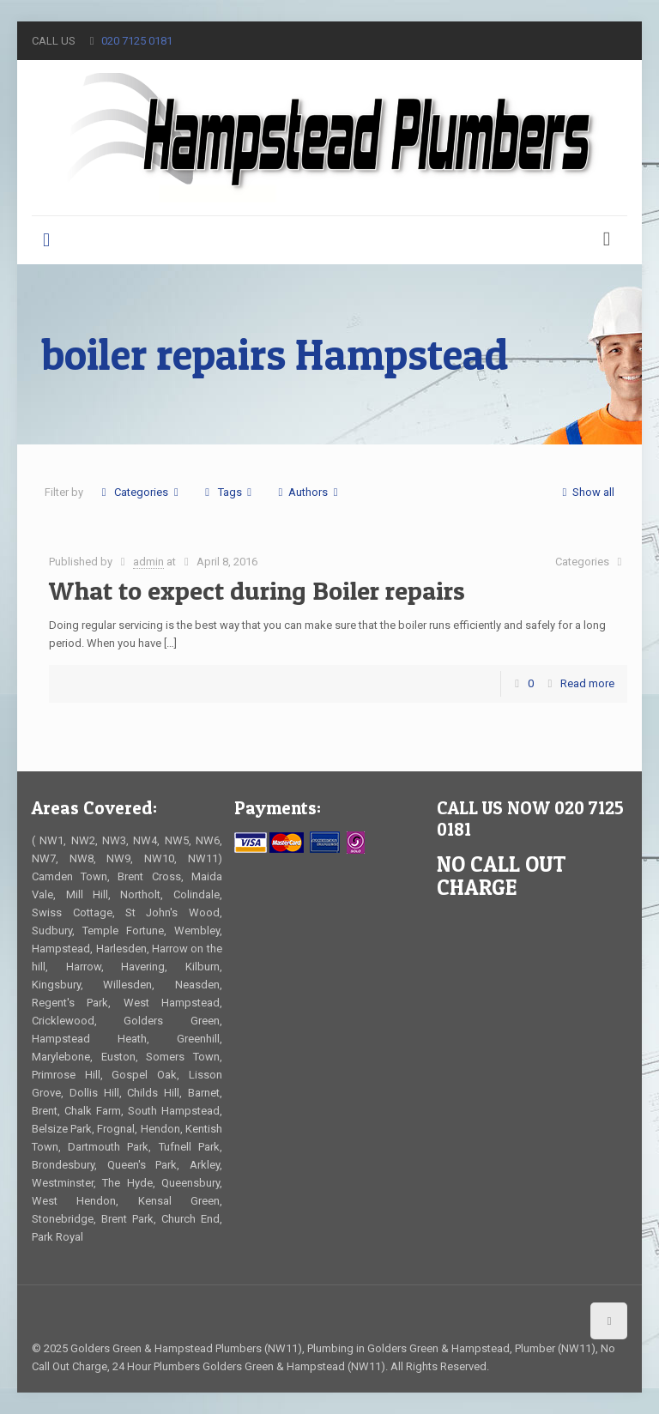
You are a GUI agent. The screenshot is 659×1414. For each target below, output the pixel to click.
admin (148, 561)
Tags (228, 492)
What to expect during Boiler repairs (257, 590)
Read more (587, 683)
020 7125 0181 (136, 40)
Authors (308, 492)
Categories (140, 492)
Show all (585, 492)
